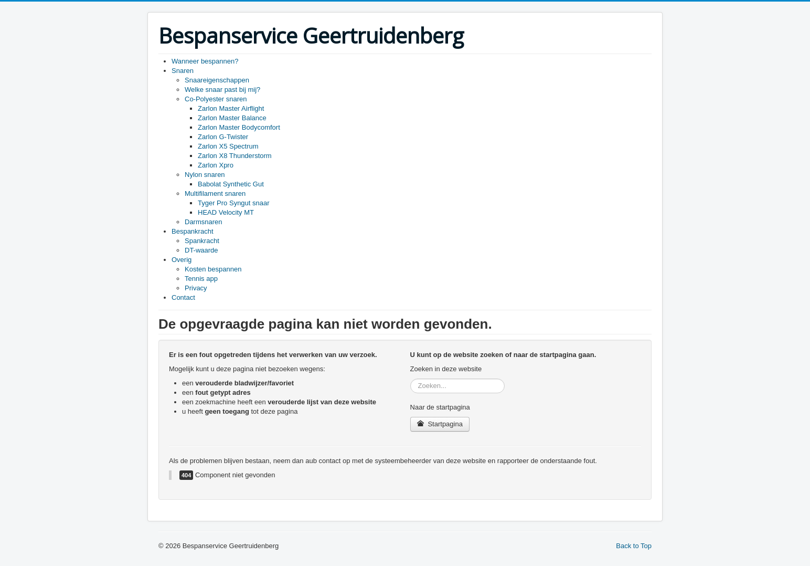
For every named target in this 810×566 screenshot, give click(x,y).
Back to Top (634, 546)
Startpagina (440, 424)
